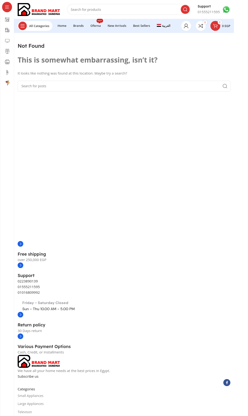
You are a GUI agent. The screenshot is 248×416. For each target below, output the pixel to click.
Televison (25, 412)
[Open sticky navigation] (35, 26)
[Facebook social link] (226, 382)
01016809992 (29, 292)
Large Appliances (31, 403)
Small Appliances (30, 395)
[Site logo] (39, 9)
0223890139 (28, 281)
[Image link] (39, 361)
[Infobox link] (214, 9)
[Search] (129, 9)
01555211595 (29, 286)
